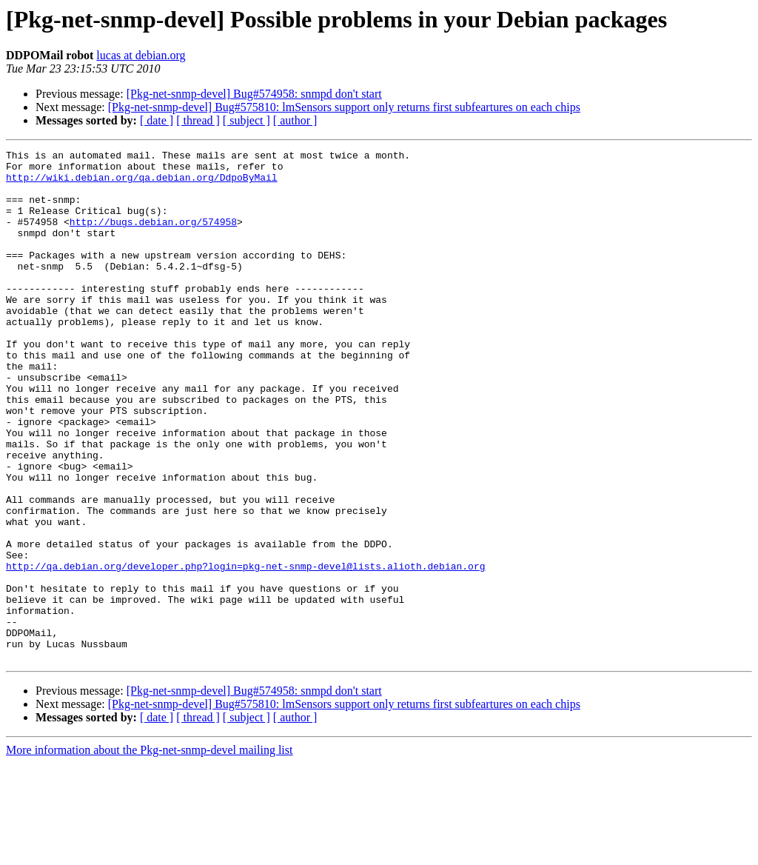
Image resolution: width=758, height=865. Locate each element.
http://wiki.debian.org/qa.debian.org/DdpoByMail (142, 183)
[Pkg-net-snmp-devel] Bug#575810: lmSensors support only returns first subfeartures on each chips (344, 107)
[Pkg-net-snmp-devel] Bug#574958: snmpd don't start (254, 93)
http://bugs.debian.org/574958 (153, 237)
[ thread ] (198, 120)
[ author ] (295, 120)
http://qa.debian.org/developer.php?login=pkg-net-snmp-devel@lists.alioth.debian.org (245, 650)
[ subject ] (246, 120)
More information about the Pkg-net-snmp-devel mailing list (149, 852)
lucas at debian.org (140, 55)
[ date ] (156, 120)
